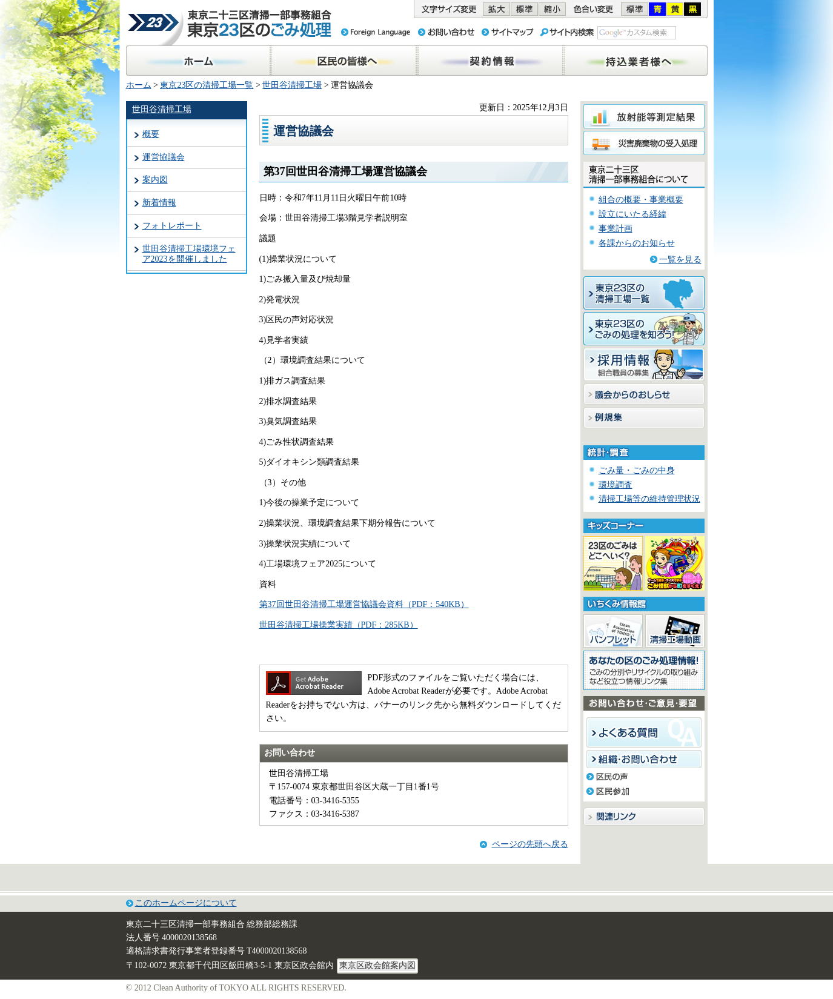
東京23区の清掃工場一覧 (206, 85)
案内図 (155, 179)
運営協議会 (163, 157)
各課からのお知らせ (637, 243)
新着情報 (159, 202)
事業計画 (615, 228)
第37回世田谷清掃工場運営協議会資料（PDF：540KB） (364, 604)
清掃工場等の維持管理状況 (649, 498)
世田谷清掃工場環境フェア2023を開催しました (189, 254)
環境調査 (615, 485)
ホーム (138, 85)
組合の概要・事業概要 (641, 199)
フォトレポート (172, 225)
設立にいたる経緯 (632, 214)
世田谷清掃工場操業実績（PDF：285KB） (338, 624)
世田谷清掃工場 (292, 85)
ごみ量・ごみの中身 (637, 470)
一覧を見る (680, 259)
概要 (150, 134)
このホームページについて (186, 903)
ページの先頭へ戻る (530, 844)
